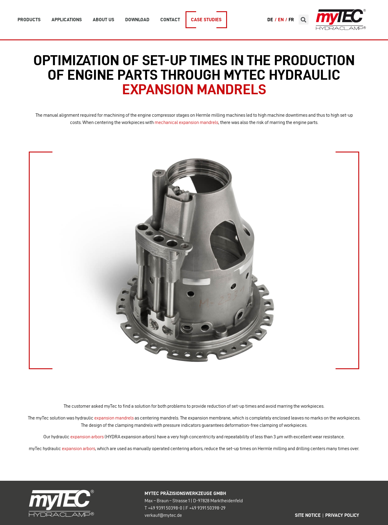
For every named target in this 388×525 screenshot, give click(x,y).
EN (281, 19)
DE (270, 19)
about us (103, 19)
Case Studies (206, 19)
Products (29, 19)
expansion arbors (87, 436)
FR (291, 19)
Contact (170, 19)
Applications (67, 19)
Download (137, 19)
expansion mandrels (114, 417)
